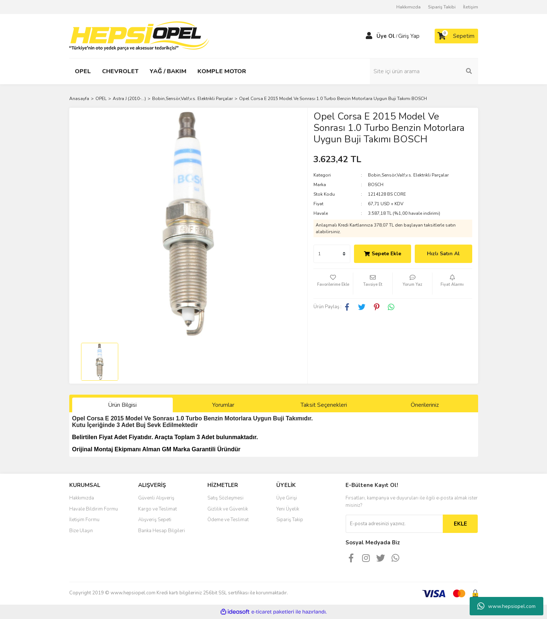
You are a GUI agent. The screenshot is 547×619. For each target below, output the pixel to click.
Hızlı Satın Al (443, 253)
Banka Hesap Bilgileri (161, 530)
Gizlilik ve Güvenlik (227, 509)
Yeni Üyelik (287, 509)
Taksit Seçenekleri (324, 405)
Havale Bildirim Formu (93, 509)
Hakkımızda (408, 7)
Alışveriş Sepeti (154, 519)
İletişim (470, 7)
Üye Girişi (286, 498)
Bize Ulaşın (81, 530)
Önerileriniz (425, 405)
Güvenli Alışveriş (156, 498)
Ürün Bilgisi (122, 405)
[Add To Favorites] (333, 284)
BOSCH (375, 185)
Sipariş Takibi (442, 7)
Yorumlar (223, 405)
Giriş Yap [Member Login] (409, 36)
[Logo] (139, 36)
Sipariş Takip (289, 519)
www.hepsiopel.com (506, 606)
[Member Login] (369, 36)
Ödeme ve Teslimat (228, 519)
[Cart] (456, 36)
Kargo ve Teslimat (157, 509)
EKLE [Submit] (460, 523)
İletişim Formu (84, 519)
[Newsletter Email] (394, 524)
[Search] (428, 71)
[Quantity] (331, 254)
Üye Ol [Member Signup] (385, 36)
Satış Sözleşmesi (225, 498)
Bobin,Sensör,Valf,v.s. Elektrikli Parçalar (408, 175)
